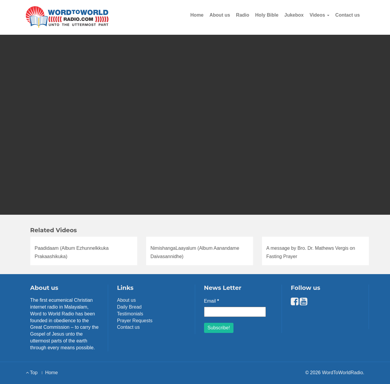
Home (196, 15)
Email (211, 301)
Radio (242, 15)
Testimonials (130, 313)
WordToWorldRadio (342, 372)
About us (219, 15)
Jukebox (294, 15)
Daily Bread (129, 306)
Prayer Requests (134, 320)
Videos (319, 15)
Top (32, 372)
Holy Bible (266, 15)
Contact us (347, 15)
